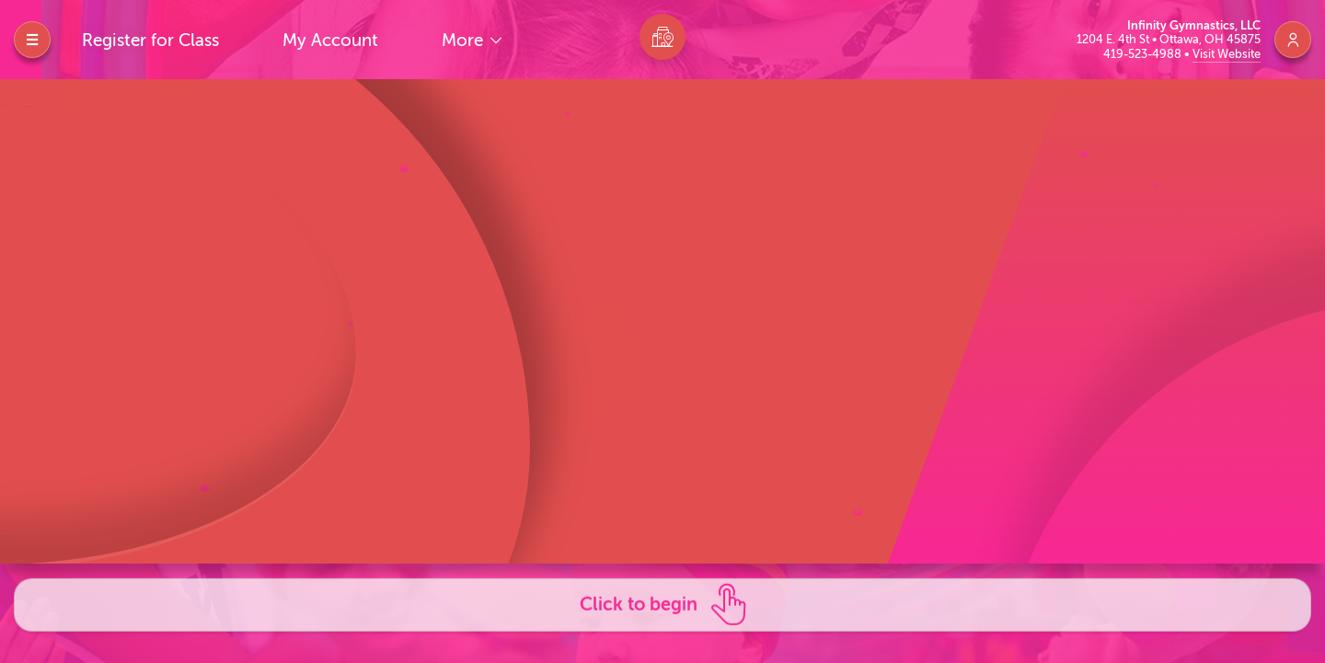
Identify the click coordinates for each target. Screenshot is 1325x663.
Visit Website (1226, 54)
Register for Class (150, 40)
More (465, 40)
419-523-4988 (1143, 54)
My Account (330, 40)
